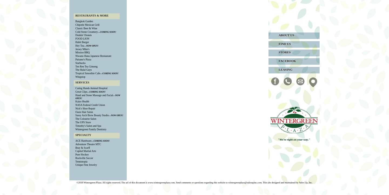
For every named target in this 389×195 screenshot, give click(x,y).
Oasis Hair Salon (84, 111)
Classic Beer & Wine (86, 28)
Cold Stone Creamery (86, 31)
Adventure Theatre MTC (88, 144)
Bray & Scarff (82, 147)
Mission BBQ (82, 52)
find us (285, 44)
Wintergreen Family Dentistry (90, 129)
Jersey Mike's (82, 49)
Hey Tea (79, 45)
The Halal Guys (83, 70)
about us (286, 35)
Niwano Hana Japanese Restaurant (93, 56)
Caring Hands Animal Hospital (91, 88)
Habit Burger (82, 42)
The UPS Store (83, 122)
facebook (287, 61)
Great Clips (81, 91)
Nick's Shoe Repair (85, 108)
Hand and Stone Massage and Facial (94, 95)
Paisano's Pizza (83, 59)
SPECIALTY (83, 135)
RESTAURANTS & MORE (92, 15)
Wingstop (80, 76)
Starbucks (80, 62)
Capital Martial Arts (85, 151)
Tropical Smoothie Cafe (87, 73)
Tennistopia (81, 161)
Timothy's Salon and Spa (88, 125)
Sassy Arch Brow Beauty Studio (92, 115)
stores (285, 52)
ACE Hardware (83, 140)
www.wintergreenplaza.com (161, 182)
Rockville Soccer (84, 158)
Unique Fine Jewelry (86, 165)
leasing (286, 69)
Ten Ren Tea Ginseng (86, 66)
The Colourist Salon (85, 119)
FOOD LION (82, 38)
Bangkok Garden (84, 21)
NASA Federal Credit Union (90, 104)
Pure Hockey (82, 154)
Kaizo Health (82, 101)
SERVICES (82, 82)
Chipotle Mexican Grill (87, 25)
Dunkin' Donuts (83, 35)
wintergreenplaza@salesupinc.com (245, 182)
